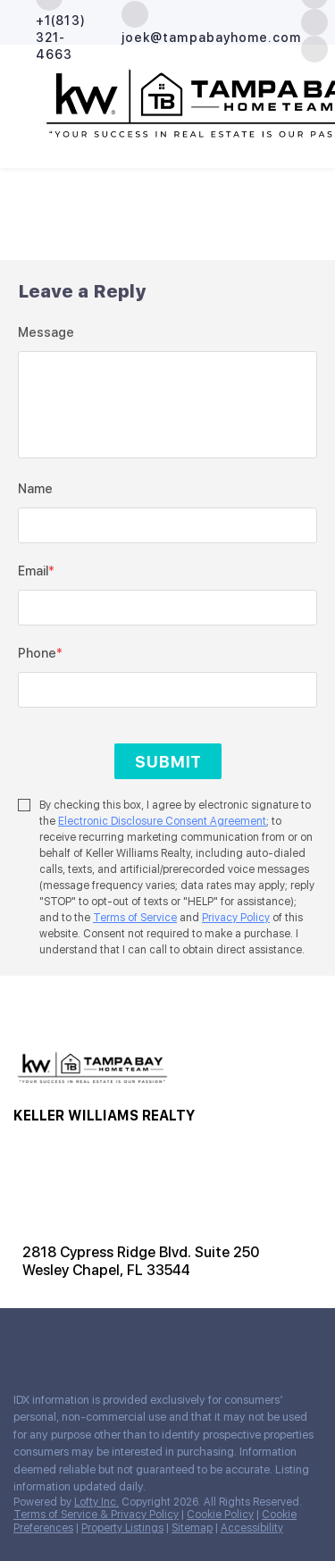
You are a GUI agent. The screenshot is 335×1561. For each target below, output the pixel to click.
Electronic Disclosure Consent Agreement (162, 821)
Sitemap (192, 1528)
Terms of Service (135, 917)
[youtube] (93, 1339)
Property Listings (122, 1528)
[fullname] (167, 525)
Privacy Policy (236, 917)
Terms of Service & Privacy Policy (96, 1514)
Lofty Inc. (96, 1502)
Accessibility (252, 1528)
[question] (167, 404)
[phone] (167, 690)
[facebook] (21, 1339)
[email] (167, 607)
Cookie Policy (220, 1514)
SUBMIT (168, 761)
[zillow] (314, 21)
